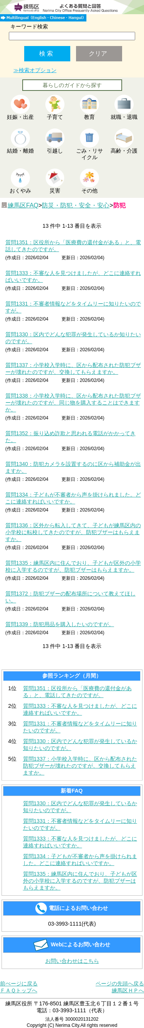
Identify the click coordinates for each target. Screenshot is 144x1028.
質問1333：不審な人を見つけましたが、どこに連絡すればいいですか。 (80, 709)
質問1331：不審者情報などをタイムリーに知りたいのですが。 (80, 727)
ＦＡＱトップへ (18, 990)
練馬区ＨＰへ (128, 990)
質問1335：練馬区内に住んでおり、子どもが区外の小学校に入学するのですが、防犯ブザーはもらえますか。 (80, 881)
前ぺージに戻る (19, 983)
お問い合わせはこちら (72, 961)
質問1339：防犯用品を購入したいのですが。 (59, 624)
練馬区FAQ (23, 205)
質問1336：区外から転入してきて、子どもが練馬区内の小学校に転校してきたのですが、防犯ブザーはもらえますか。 (73, 532)
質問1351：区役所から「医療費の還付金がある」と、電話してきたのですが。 (77, 691)
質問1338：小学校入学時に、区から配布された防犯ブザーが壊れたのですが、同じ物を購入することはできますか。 (73, 403)
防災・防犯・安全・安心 (75, 205)
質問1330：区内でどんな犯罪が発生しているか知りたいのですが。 (80, 744)
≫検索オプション (34, 70)
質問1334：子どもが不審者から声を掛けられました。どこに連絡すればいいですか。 (80, 859)
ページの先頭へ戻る (120, 983)
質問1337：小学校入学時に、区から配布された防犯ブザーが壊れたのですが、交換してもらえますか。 (80, 766)
